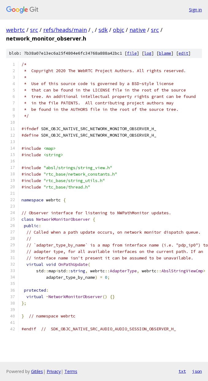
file (132, 53)
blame (165, 53)
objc (118, 29)
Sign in (195, 10)
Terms (70, 371)
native (137, 29)
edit (183, 53)
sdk (103, 29)
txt (182, 371)
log (148, 53)
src (34, 29)
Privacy (54, 371)
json (197, 371)
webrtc (15, 29)
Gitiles (37, 371)
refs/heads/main (65, 29)
